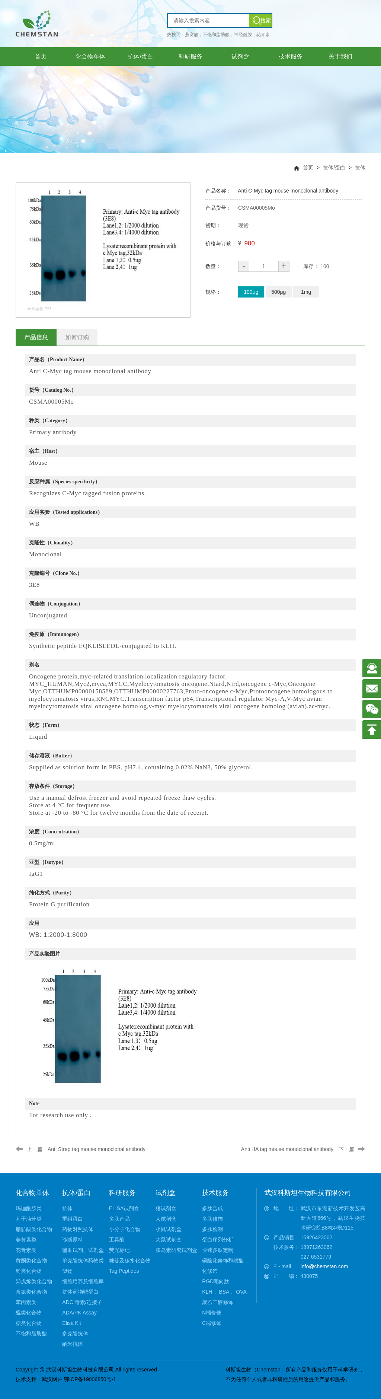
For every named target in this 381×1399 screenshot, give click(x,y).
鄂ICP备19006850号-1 (90, 1379)
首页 (308, 168)
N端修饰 (211, 1313)
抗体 (360, 168)
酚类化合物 (29, 1271)
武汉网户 (52, 1379)
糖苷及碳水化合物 (130, 1260)
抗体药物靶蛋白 (80, 1292)
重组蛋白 (72, 1219)
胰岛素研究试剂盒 (176, 1250)
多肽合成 (212, 1208)
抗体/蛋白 (334, 168)
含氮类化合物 (31, 1292)
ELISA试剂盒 (124, 1208)
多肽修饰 (212, 1219)
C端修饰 (211, 1323)
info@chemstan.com (324, 1266)
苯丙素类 (26, 1302)
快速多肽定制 (217, 1250)
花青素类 (26, 1250)
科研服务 (122, 1192)
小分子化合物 (124, 1229)
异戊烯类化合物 (34, 1281)
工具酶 (117, 1240)
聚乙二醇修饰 (217, 1302)
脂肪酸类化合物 (34, 1229)
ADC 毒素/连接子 (82, 1302)
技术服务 (215, 1192)
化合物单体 (32, 1192)
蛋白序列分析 (217, 1240)
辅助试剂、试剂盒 (83, 1250)
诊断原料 (72, 1240)
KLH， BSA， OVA (224, 1292)
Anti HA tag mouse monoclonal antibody (287, 1149)
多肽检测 (212, 1229)
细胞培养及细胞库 (83, 1281)
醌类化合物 (29, 1313)
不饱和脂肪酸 (31, 1333)
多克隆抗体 (75, 1333)
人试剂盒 (166, 1219)
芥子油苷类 (29, 1219)
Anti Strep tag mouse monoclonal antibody (96, 1149)
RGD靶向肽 (215, 1281)
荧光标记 (119, 1250)
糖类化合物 (29, 1323)
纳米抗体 (72, 1344)
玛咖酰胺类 (29, 1208)
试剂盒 (166, 1192)
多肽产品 (119, 1219)
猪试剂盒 (166, 1208)
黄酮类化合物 (31, 1260)
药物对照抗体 (77, 1229)
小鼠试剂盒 (169, 1229)
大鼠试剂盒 (169, 1240)
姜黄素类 (26, 1240)
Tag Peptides (124, 1271)
